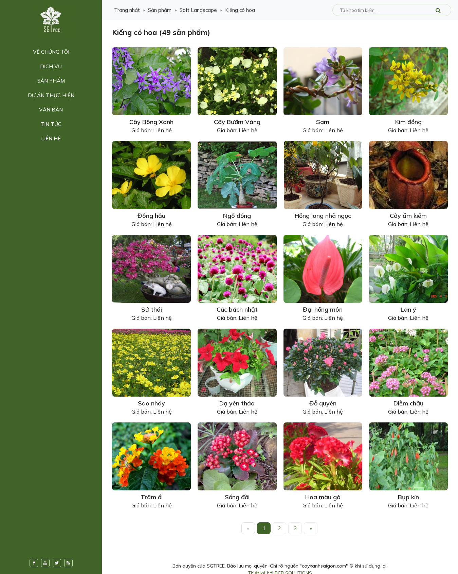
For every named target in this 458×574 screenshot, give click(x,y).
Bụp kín (408, 497)
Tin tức (50, 124)
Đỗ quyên (322, 403)
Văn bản (51, 109)
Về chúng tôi (51, 52)
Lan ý (408, 309)
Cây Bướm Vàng (237, 122)
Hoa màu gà (323, 497)
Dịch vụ (51, 66)
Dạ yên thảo (237, 403)
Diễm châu (408, 403)
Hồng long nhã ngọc (323, 216)
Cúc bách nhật (237, 309)
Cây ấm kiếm (408, 216)
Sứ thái (151, 309)
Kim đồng (408, 122)
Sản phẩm (51, 80)
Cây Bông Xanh (151, 122)
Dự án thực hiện (51, 95)
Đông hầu (151, 216)
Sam (322, 122)
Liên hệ (51, 138)
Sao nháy (151, 403)
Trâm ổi (152, 497)
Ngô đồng (237, 216)
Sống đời (237, 497)
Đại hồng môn (323, 309)
